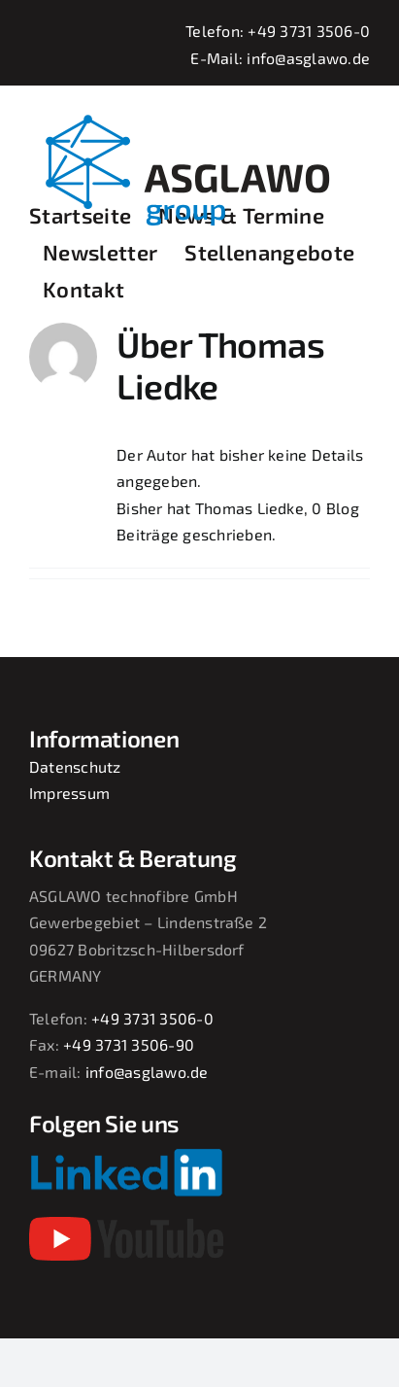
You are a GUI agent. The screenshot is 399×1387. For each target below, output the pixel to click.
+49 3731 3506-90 (128, 1044)
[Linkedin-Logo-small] (126, 1155)
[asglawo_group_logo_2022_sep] (199, 112)
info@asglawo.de (308, 58)
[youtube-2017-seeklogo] (126, 1224)
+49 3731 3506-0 (309, 30)
